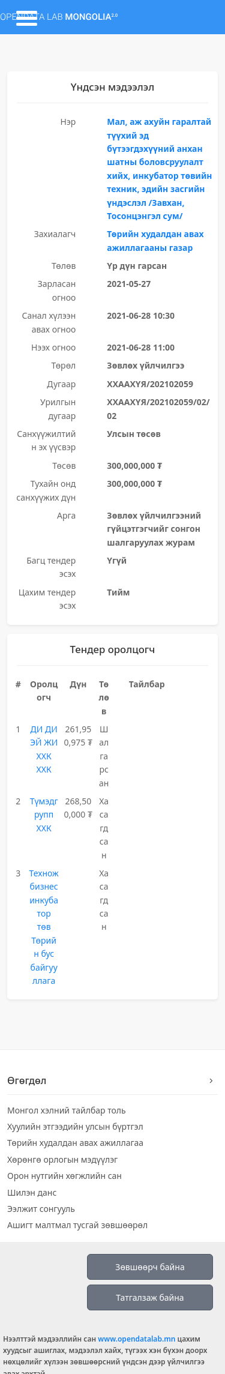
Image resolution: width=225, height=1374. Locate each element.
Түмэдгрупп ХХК (44, 814)
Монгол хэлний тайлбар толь (66, 1110)
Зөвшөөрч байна (149, 1267)
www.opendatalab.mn (136, 1339)
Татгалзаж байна (150, 1297)
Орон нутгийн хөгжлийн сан (64, 1175)
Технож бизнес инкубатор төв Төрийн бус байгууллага (44, 926)
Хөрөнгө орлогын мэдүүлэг (62, 1159)
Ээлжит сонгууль (41, 1208)
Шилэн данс (31, 1192)
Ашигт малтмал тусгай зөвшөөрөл (77, 1225)
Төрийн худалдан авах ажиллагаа (75, 1142)
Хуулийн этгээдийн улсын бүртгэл (75, 1126)
